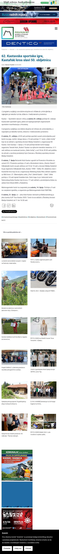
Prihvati (28, 548)
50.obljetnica (32, 217)
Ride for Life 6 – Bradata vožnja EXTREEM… (43, 291)
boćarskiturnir (41, 217)
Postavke (7, 548)
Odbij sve (18, 548)
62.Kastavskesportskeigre (10, 217)
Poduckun (4, 49)
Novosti (12, 49)
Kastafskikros (23, 217)
